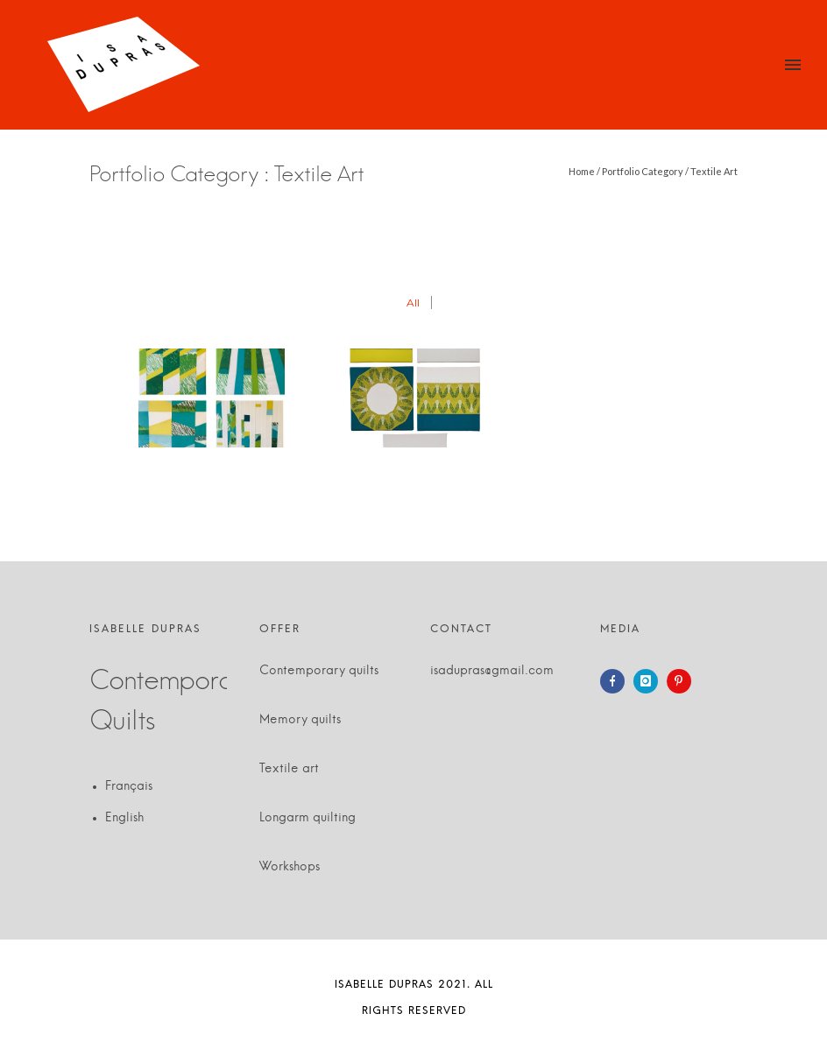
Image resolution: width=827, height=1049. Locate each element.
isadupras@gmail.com (492, 671)
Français (128, 786)
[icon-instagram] (650, 681)
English (124, 818)
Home (582, 171)
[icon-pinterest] (683, 681)
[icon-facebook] (616, 681)
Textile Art (714, 171)
